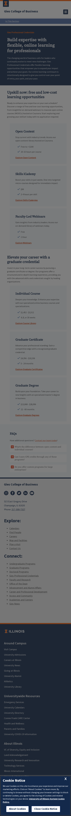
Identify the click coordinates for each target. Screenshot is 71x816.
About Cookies (17, 809)
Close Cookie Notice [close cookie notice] (45, 809)
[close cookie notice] (65, 778)
